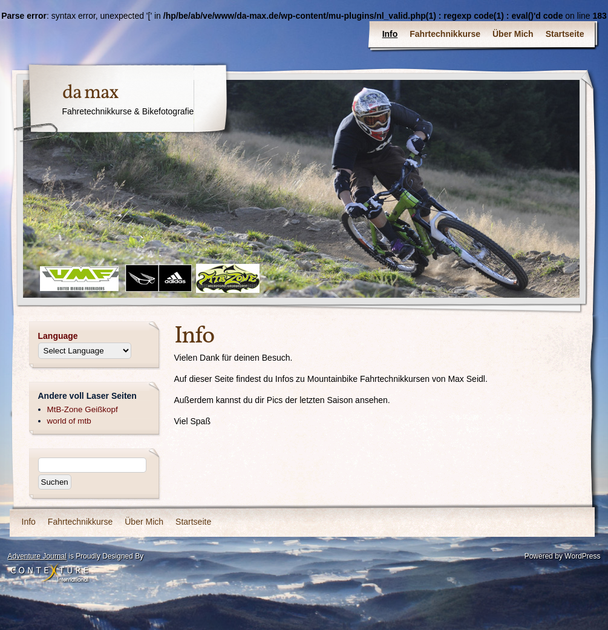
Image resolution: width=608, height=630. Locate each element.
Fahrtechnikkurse (445, 34)
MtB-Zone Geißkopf (82, 409)
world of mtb (69, 420)
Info (390, 34)
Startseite (565, 34)
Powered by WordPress (563, 556)
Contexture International (49, 573)
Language (58, 336)
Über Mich (513, 34)
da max (90, 93)
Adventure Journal (37, 556)
